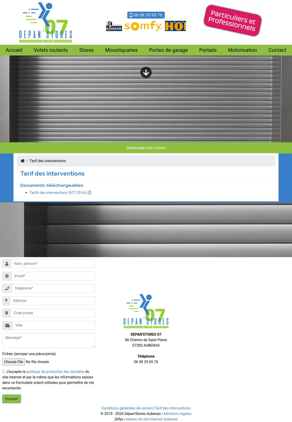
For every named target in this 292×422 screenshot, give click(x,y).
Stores (86, 50)
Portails (208, 50)
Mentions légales (177, 413)
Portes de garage (168, 50)
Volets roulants (51, 50)
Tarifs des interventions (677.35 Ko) (60, 192)
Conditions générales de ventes (126, 408)
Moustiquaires (121, 50)
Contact (277, 50)
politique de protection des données (55, 371)
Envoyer (11, 399)
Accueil (14, 50)
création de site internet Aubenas (150, 419)
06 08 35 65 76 (146, 15)
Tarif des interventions (48, 161)
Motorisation (242, 50)
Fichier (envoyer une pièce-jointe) (29, 354)
